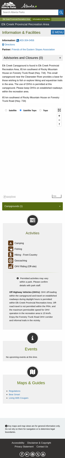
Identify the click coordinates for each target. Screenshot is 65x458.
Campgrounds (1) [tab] (14, 206)
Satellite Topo (29, 110)
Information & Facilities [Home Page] (41, 19)
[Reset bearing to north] (59, 124)
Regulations (14, 391)
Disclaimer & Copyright (39, 443)
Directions (8, 44)
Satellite (13, 110)
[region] (32, 153)
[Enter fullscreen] (59, 110)
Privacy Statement (24, 446)
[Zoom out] (59, 120)
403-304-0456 (25, 40)
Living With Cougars (18, 398)
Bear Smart (14, 394)
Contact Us (42, 446)
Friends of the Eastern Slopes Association (33, 49)
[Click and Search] (61, 12)
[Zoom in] (59, 116)
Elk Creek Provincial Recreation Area (16, 19)
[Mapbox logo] (9, 196)
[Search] (29, 12)
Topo (45, 110)
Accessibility (18, 443)
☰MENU (58, 32)
